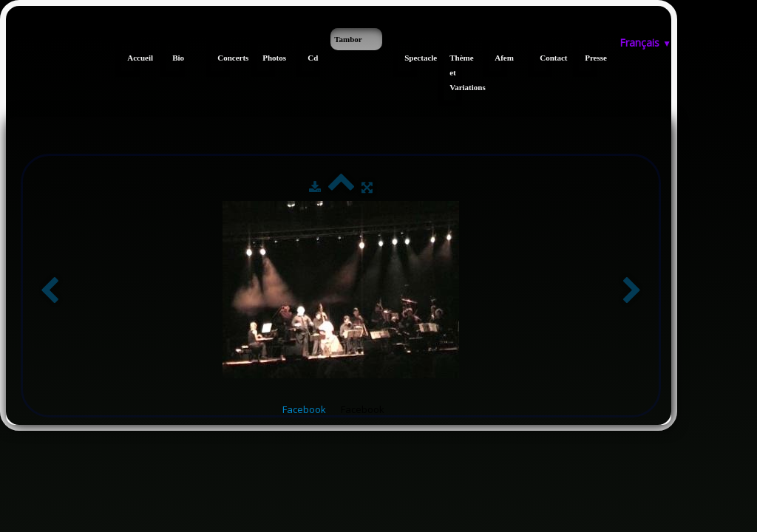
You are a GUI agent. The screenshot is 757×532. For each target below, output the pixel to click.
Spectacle (410, 57)
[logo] (11, 35)
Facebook (304, 409)
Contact (546, 57)
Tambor (348, 39)
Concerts (223, 57)
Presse (591, 57)
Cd (313, 57)
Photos (268, 57)
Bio (178, 57)
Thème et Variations (455, 72)
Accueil (133, 57)
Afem (501, 57)
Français (645, 42)
